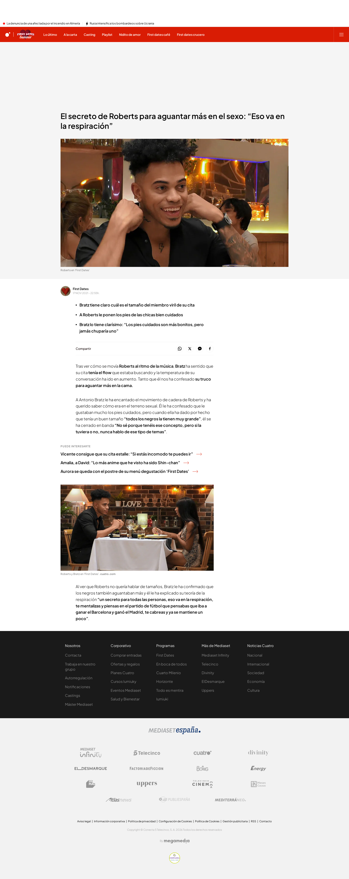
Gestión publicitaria (235, 821)
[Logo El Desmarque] (91, 768)
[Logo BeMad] (90, 784)
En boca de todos (171, 664)
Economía (256, 681)
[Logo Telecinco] (146, 752)
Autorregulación (78, 677)
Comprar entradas (126, 655)
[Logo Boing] (203, 768)
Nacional (254, 655)
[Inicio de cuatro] (7, 34)
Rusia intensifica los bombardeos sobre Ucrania (122, 23)
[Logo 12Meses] (258, 784)
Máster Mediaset (79, 704)
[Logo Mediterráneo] (230, 799)
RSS (253, 821)
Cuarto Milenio (168, 672)
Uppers (208, 690)
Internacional (258, 664)
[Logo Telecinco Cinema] (202, 784)
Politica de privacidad (142, 821)
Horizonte (164, 681)
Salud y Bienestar (125, 699)
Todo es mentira (169, 690)
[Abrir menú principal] (341, 34)
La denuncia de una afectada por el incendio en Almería (43, 23)
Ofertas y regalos (125, 664)
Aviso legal (84, 821)
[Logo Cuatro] (202, 752)
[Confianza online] (174, 862)
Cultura (253, 690)
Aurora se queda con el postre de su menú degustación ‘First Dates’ (129, 471)
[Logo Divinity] (258, 752)
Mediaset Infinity (215, 655)
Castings (72, 695)
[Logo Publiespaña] (174, 799)
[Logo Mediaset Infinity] (90, 752)
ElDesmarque (213, 681)
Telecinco (210, 664)
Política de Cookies (207, 821)
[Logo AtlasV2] (119, 800)
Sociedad (255, 672)
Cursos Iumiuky (123, 681)
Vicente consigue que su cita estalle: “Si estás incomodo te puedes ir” (131, 453)
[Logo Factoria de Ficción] (147, 768)
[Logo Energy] (258, 768)
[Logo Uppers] (146, 784)
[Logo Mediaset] (174, 732)
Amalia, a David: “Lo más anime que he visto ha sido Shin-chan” (125, 462)
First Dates (81, 288)
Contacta (73, 655)
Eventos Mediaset (126, 690)
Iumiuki (162, 699)
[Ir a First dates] (25, 34)
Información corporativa (109, 821)
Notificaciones (77, 686)
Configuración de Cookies (175, 821)
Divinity (208, 672)
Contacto (265, 821)
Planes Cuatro (122, 672)
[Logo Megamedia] (176, 841)
